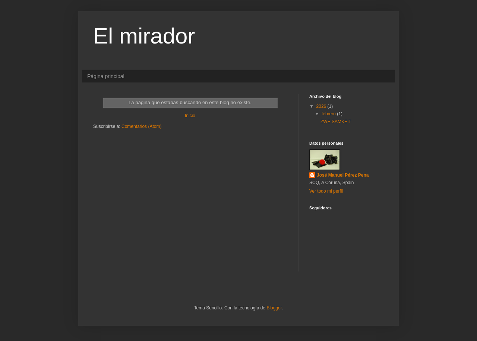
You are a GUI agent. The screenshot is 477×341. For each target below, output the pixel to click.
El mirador (144, 35)
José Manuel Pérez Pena (343, 175)
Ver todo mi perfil (326, 191)
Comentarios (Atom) (141, 126)
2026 (322, 106)
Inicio (190, 115)
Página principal (105, 76)
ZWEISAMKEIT (335, 121)
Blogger (274, 308)
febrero (329, 113)
